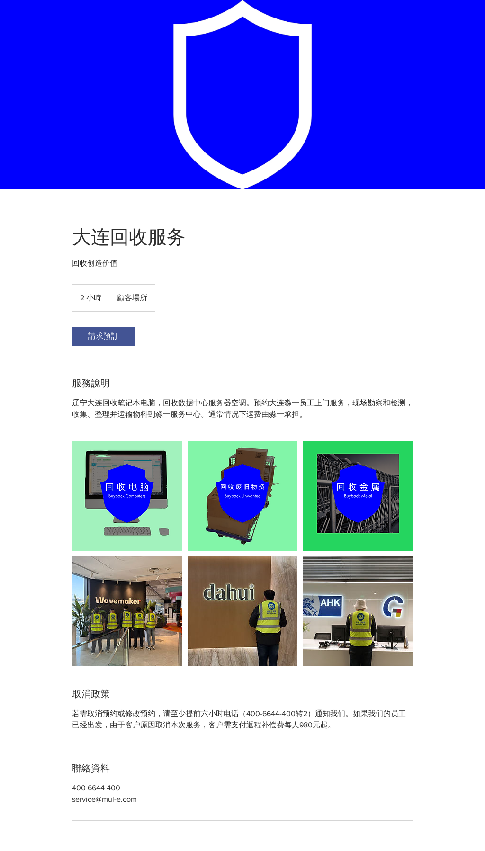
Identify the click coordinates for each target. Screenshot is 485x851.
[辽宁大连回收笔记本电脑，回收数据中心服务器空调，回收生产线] (127, 496)
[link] (103, 336)
